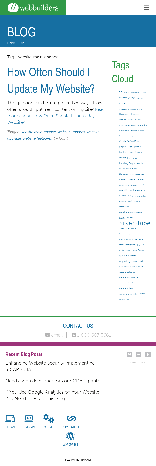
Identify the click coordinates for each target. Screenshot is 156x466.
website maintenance (38, 132)
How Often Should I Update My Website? (51, 80)
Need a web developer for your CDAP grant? (52, 381)
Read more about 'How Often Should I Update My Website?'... (56, 116)
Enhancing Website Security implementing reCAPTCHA (50, 366)
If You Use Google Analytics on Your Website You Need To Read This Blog (52, 395)
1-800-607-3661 (91, 335)
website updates (71, 132)
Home (11, 43)
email (54, 335)
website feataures (37, 138)
